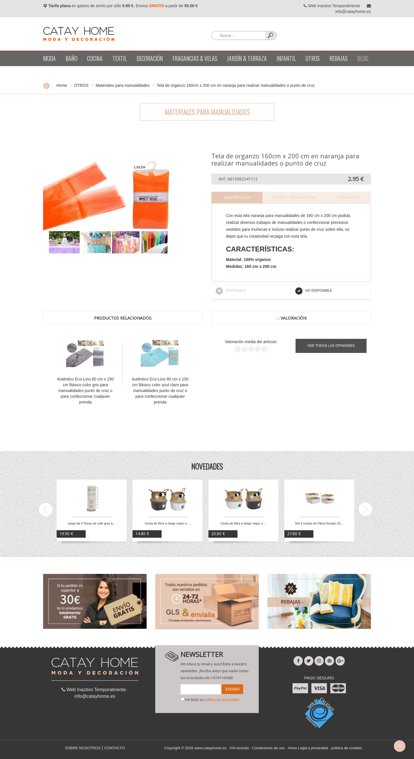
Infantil (286, 58)
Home (61, 85)
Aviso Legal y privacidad (308, 748)
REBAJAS (338, 58)
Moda (49, 58)
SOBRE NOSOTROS (83, 748)
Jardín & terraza (247, 58)
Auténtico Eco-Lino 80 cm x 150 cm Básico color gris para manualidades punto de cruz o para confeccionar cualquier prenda (85, 390)
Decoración (150, 58)
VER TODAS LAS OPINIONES (331, 346)
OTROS (313, 58)
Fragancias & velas (194, 58)
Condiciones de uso (268, 748)
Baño (71, 58)
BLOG (362, 58)
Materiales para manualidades (123, 85)
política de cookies (346, 748)
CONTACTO (114, 748)
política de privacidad (221, 699)
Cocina (95, 58)
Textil (119, 58)
